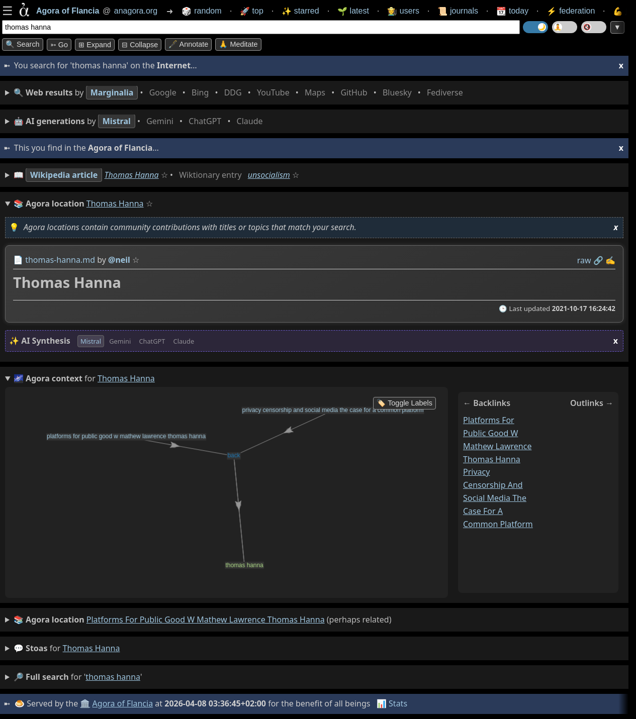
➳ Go (59, 45)
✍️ (610, 260)
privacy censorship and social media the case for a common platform (498, 498)
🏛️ (85, 703)
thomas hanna (91, 648)
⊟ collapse (140, 45)
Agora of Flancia (123, 703)
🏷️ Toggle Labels (404, 403)
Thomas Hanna (132, 174)
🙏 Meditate (238, 44)
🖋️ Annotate (188, 44)
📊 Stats (392, 703)
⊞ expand (94, 45)
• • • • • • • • (240, 92)
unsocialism (269, 174)
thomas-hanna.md (60, 259)
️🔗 (598, 260)
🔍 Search (23, 44)
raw (584, 260)
